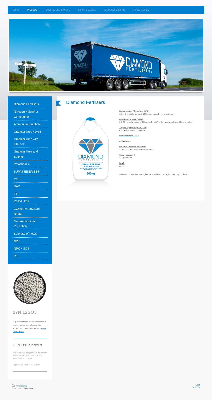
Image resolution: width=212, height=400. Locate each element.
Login (198, 385)
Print (16, 386)
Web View (196, 387)
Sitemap (24, 386)
